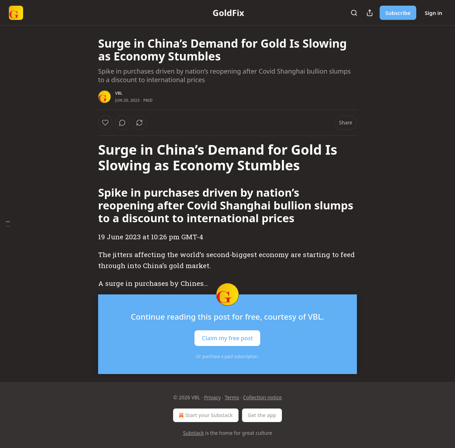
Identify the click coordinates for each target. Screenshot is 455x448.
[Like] (105, 123)
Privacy (212, 397)
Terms (232, 397)
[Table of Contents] (8, 224)
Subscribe (398, 12)
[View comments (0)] (122, 123)
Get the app (262, 415)
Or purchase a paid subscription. (227, 356)
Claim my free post (227, 338)
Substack (193, 433)
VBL (118, 93)
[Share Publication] (370, 13)
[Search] (354, 13)
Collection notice (262, 397)
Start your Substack (204, 415)
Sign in (433, 12)
